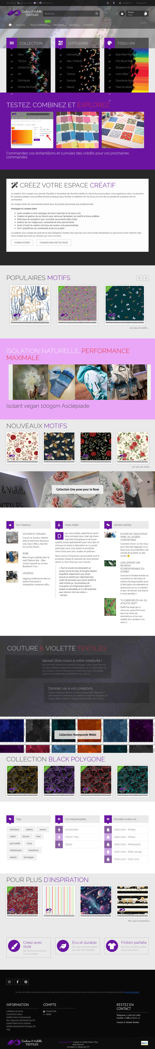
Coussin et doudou (34, 534)
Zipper (63, 844)
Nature (65, 87)
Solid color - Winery (120, 829)
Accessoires (66, 829)
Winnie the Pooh (22, 87)
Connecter (49, 1011)
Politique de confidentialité (20, 1020)
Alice (15, 54)
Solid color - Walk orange (123, 851)
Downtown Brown (120, 80)
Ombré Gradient (22, 67)
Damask (66, 80)
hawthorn (34, 850)
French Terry (67, 837)
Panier (135, 13)
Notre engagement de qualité (21, 1026)
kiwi (38, 836)
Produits (59, 25)
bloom (26, 836)
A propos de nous (14, 1011)
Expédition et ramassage (18, 1017)
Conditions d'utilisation (18, 1023)
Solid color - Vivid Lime (121, 859)
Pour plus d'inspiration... (139, 920)
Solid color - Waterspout (122, 844)
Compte (125, 3)
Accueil (20, 25)
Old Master (19, 80)
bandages (29, 857)
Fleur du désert (119, 87)
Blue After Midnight (121, 54)
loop (29, 843)
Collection (31, 43)
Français (141, 3)
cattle (13, 836)
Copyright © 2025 (66, 1042)
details (13, 857)
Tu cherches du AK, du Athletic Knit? (133, 602)
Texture (66, 74)
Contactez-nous (14, 1014)
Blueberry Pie (118, 67)
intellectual (16, 850)
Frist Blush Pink (119, 61)
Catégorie (78, 43)
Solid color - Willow (119, 837)
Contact (89, 25)
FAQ (8, 1029)
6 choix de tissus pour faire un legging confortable (133, 537)
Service (74, 25)
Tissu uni (126, 43)
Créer (47, 1014)
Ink (14, 74)
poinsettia (15, 843)
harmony (14, 829)
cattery (29, 829)
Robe (25, 553)
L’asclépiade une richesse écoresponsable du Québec (132, 567)
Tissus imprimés (40, 23)
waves (43, 829)
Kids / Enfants (69, 61)
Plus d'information (131, 992)
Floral (65, 67)
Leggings (28, 573)
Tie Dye (17, 61)
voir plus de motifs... (139, 328)
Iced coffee (117, 74)
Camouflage (68, 54)
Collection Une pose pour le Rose (77, 489)
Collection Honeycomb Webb (77, 735)
